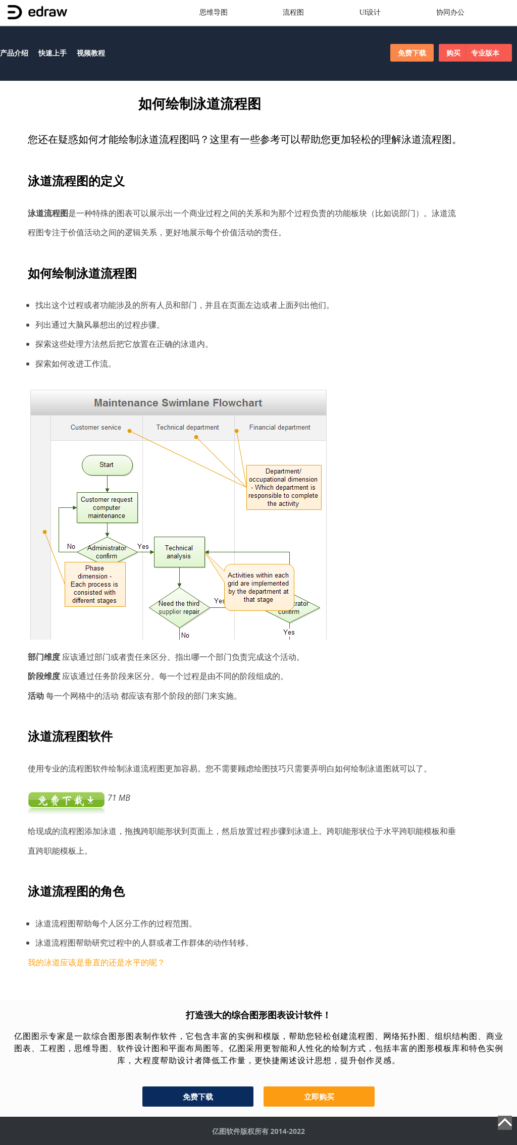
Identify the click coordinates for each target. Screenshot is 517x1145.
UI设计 (370, 12)
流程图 (293, 12)
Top (505, 1123)
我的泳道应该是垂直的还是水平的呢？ (96, 962)
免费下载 (412, 53)
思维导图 (213, 12)
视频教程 (91, 53)
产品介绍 (14, 53)
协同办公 (450, 12)
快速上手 (52, 53)
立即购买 (319, 1096)
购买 (475, 53)
